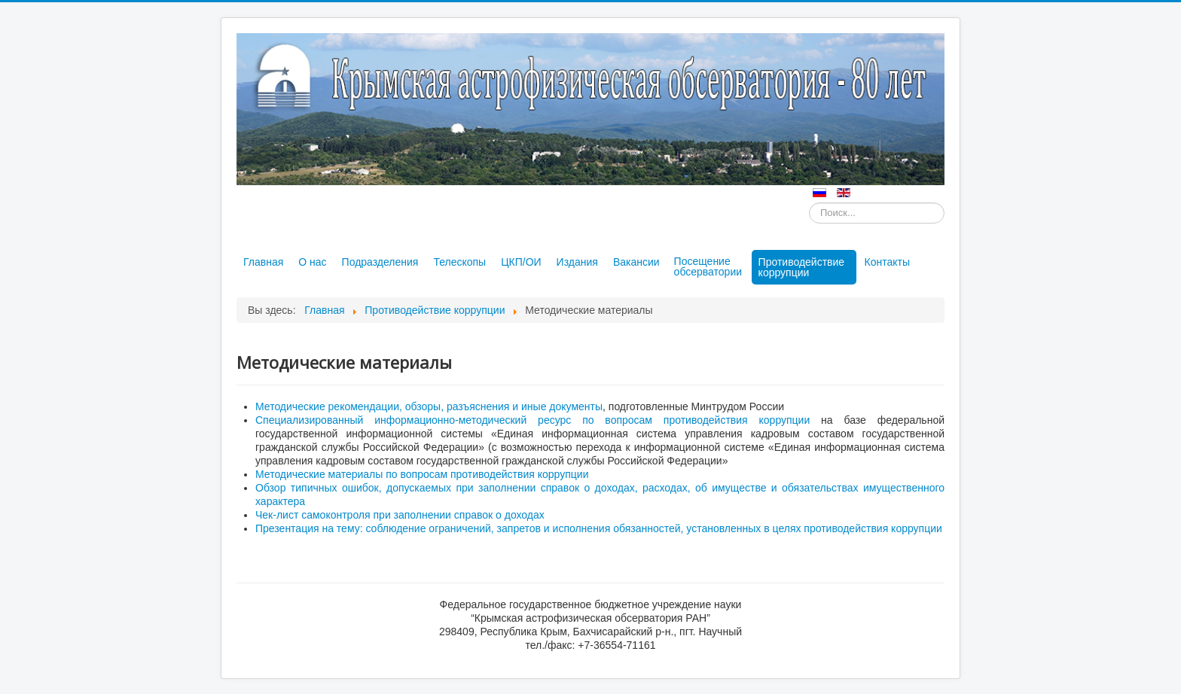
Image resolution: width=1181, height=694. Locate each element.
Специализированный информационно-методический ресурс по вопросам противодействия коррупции (532, 420)
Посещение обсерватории (708, 266)
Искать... (809, 202)
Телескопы (459, 262)
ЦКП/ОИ (521, 262)
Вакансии (636, 262)
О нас (312, 262)
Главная (263, 262)
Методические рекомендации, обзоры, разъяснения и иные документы (429, 406)
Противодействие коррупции (801, 267)
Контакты (887, 262)
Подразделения (380, 262)
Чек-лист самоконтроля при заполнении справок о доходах (400, 515)
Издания (577, 262)
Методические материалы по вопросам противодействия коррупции (421, 474)
